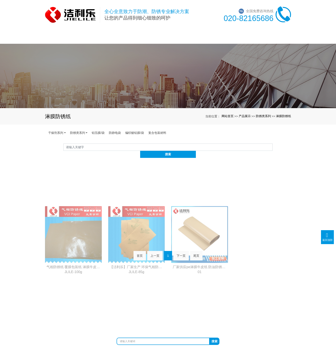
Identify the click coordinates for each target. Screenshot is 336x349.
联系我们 (273, 274)
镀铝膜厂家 (189, 317)
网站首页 (228, 116)
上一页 (154, 250)
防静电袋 (115, 132)
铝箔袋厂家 (171, 317)
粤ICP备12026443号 (168, 322)
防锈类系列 (263, 116)
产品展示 (245, 116)
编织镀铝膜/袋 (134, 132)
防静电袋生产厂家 (212, 317)
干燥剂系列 (55, 132)
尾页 (196, 250)
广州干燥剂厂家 (114, 317)
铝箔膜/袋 (98, 132)
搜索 (273, 147)
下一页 (181, 250)
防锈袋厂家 (135, 317)
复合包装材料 (157, 132)
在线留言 (238, 274)
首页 (140, 250)
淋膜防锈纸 (283, 116)
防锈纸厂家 (153, 317)
